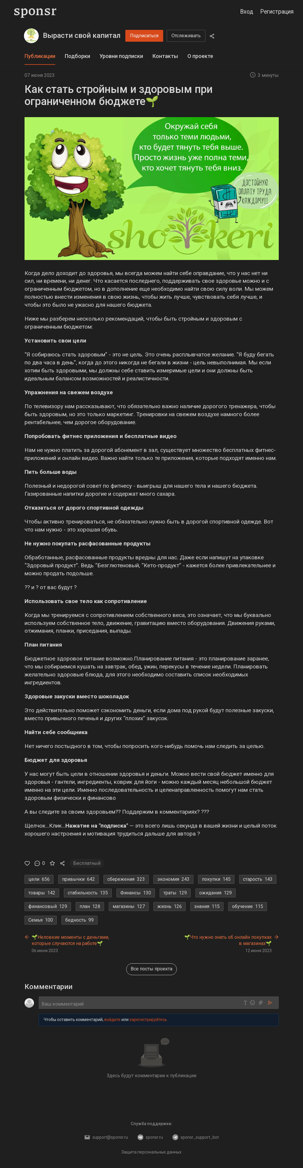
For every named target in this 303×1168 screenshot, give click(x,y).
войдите (112, 1019)
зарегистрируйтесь (148, 1019)
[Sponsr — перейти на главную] (35, 12)
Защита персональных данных (151, 1152)
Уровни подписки (121, 56)
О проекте (200, 56)
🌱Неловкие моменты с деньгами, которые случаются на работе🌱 (70, 940)
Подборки (77, 56)
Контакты (165, 56)
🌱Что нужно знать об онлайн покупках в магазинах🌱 (228, 940)
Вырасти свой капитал (82, 35)
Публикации (40, 56)
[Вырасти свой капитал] (31, 35)
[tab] (40, 56)
